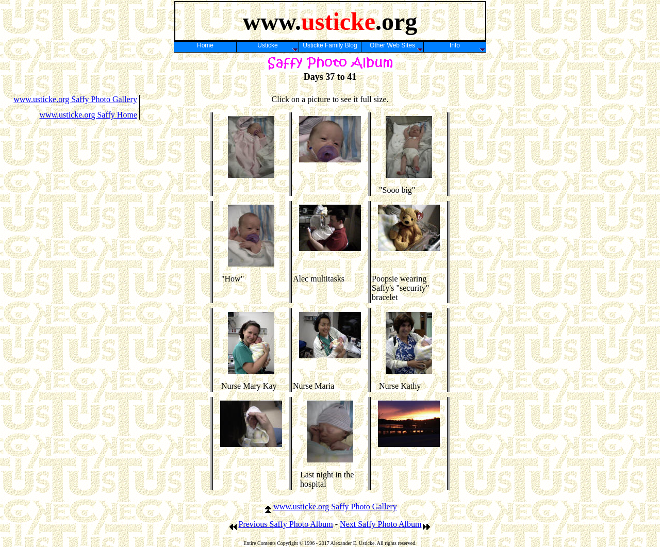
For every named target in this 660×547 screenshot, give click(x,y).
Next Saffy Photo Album (385, 524)
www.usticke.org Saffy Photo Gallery (75, 99)
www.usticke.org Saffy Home (88, 114)
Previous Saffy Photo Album (281, 524)
